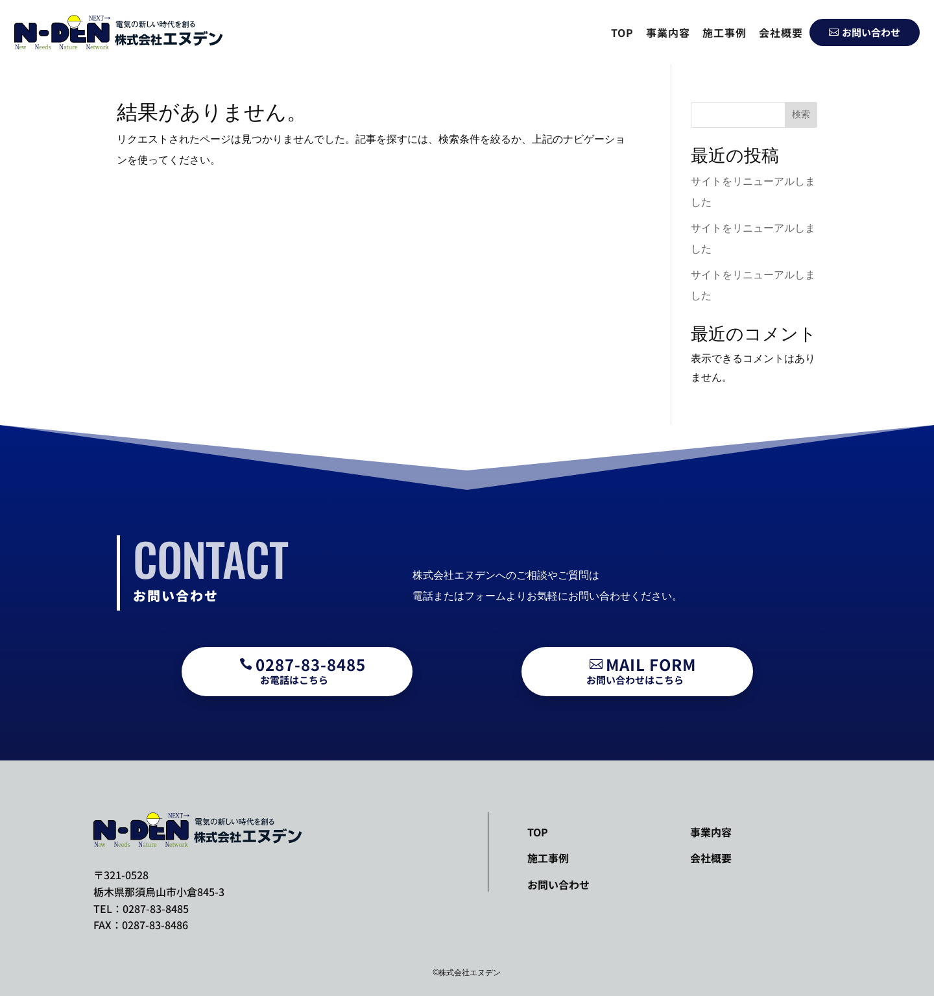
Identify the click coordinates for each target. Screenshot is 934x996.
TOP (622, 32)
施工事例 (724, 32)
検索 (801, 114)
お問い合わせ (864, 32)
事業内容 (668, 32)
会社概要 (781, 32)
